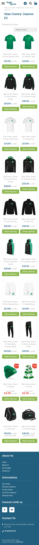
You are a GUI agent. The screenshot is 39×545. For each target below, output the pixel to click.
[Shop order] (25, 29)
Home (5, 8)
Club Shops (12, 8)
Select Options (10, 66)
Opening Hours (7, 496)
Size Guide (6, 484)
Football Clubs (21, 8)
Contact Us (6, 471)
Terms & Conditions (9, 493)
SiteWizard (19, 542)
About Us (5, 465)
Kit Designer (6, 468)
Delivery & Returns (9, 487)
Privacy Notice (7, 490)
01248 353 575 (10, 531)
